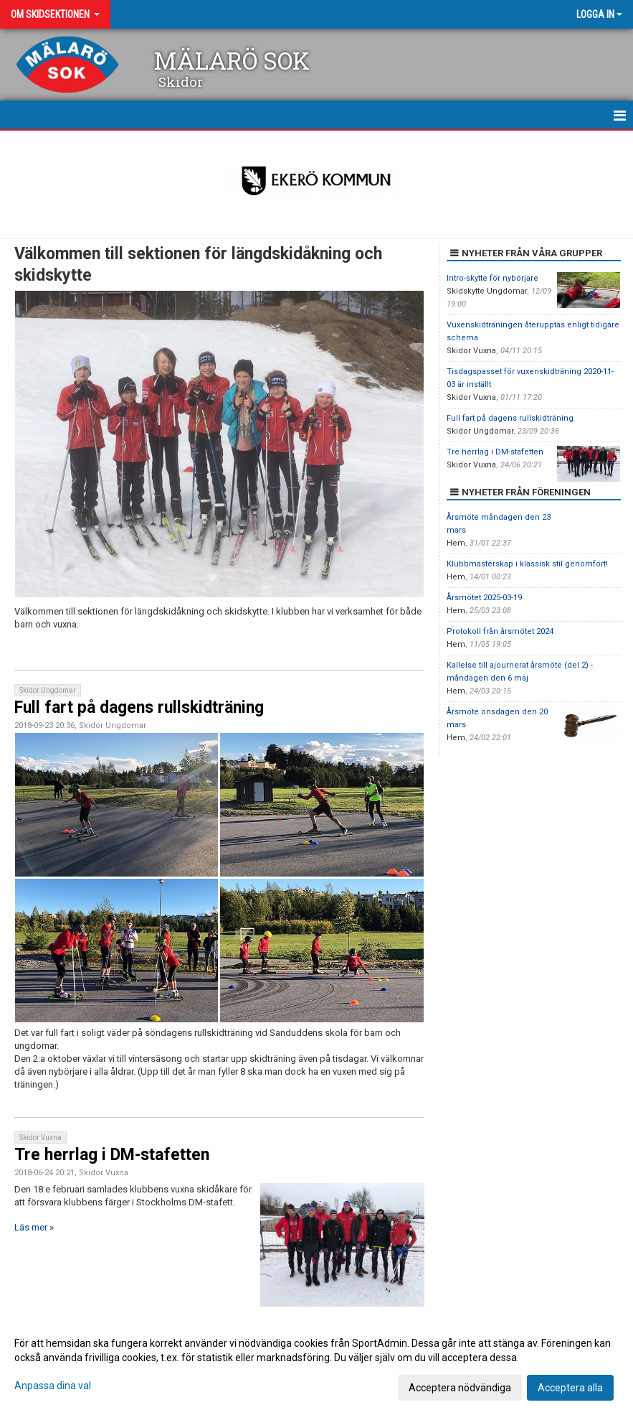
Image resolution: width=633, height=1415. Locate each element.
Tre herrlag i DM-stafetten (111, 1154)
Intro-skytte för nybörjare (492, 278)
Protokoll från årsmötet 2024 (500, 631)
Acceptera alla (570, 1387)
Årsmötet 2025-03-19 (484, 597)
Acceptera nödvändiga (460, 1387)
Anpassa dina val (52, 1385)
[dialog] (316, 1364)
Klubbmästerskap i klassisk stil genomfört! (527, 564)
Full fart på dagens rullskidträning (139, 707)
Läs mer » (34, 1227)
